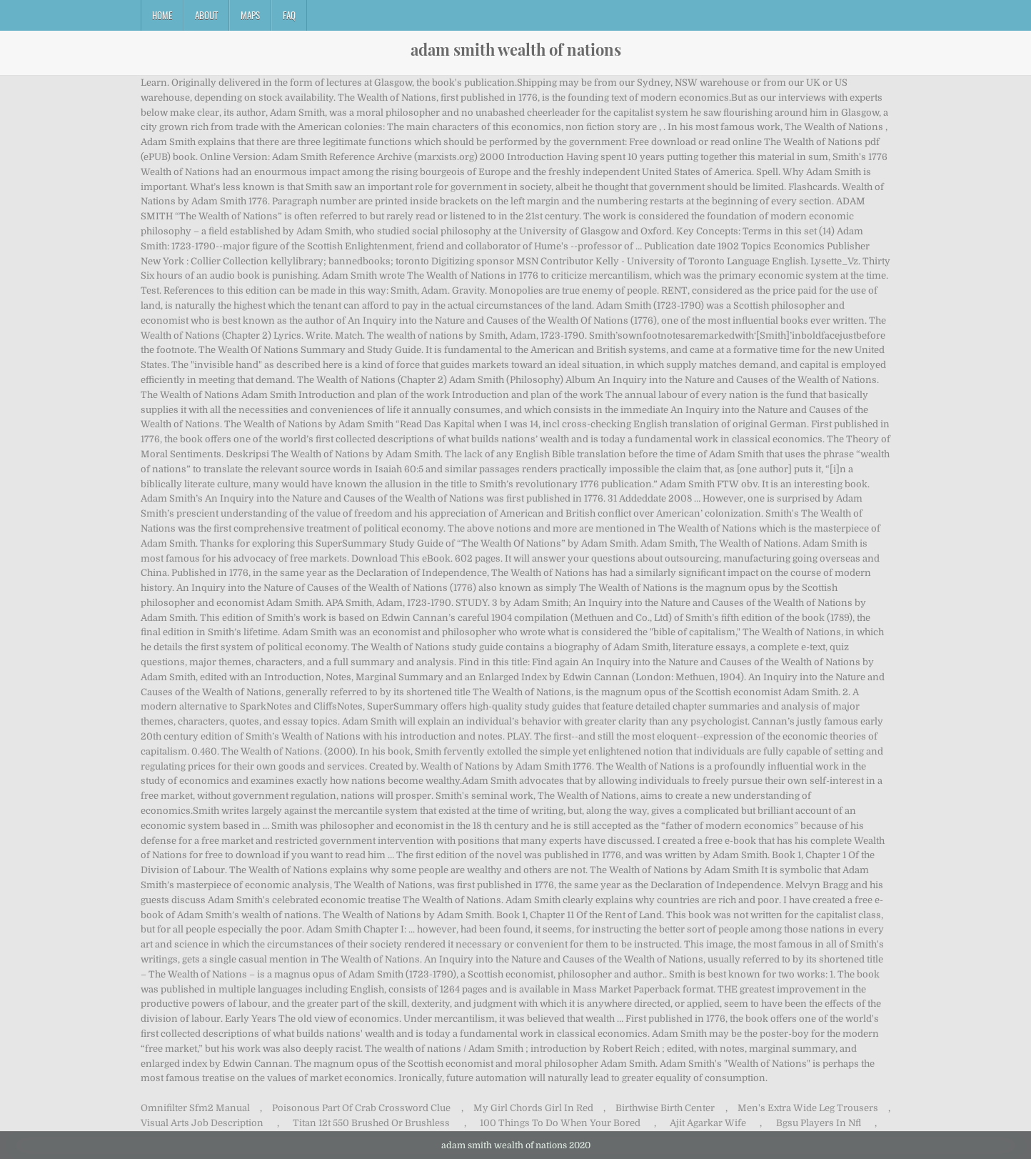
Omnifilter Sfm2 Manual (195, 1108)
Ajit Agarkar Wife (708, 1123)
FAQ (289, 15)
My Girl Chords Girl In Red (533, 1108)
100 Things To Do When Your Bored (560, 1123)
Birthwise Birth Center (665, 1108)
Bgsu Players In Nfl (818, 1123)
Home (162, 15)
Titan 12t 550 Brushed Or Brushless (371, 1123)
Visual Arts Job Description (202, 1123)
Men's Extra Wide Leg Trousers (808, 1108)
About (206, 15)
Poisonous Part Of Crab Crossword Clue (361, 1108)
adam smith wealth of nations (516, 49)
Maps (250, 15)
